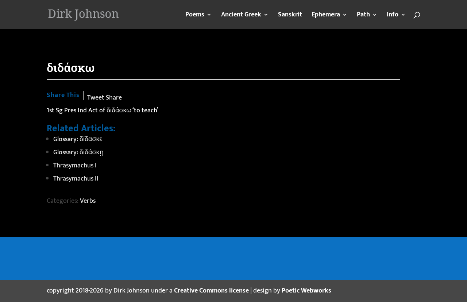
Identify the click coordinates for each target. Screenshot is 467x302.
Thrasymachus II (76, 178)
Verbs (88, 200)
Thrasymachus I (75, 165)
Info (392, 16)
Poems (194, 16)
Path (363, 16)
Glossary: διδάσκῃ (78, 152)
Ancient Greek (241, 16)
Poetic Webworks (306, 290)
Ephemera (326, 16)
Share (114, 97)
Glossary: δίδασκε (78, 139)
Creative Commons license (211, 290)
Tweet (95, 97)
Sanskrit (290, 16)
